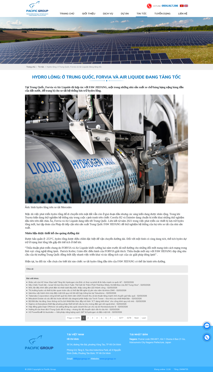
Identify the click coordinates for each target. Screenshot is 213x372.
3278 (129, 318)
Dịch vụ (108, 13)
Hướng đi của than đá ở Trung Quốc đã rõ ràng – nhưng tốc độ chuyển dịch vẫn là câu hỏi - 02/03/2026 (74, 309)
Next (136, 318)
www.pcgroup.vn (108, 358)
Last (144, 318)
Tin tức (142, 13)
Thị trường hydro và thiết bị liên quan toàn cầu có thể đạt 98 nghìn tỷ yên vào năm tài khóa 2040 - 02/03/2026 (77, 290)
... (115, 318)
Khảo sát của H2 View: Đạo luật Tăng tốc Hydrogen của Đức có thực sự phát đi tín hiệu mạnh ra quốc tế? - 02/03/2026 (81, 282)
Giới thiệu (88, 13)
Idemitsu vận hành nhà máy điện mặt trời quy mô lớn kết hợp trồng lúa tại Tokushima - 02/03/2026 (72, 293)
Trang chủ (67, 13)
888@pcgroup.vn (81, 358)
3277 (121, 318)
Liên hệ (182, 13)
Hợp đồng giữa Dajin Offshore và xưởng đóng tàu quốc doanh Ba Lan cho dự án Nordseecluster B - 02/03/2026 (78, 306)
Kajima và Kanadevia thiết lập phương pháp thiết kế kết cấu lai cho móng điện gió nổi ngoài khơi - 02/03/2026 (77, 304)
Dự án (125, 13)
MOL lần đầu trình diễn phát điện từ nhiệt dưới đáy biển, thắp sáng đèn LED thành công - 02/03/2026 (73, 287)
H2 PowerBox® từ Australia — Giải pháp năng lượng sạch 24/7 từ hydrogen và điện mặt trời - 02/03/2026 (75, 312)
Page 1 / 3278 (73, 318)
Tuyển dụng (162, 13)
